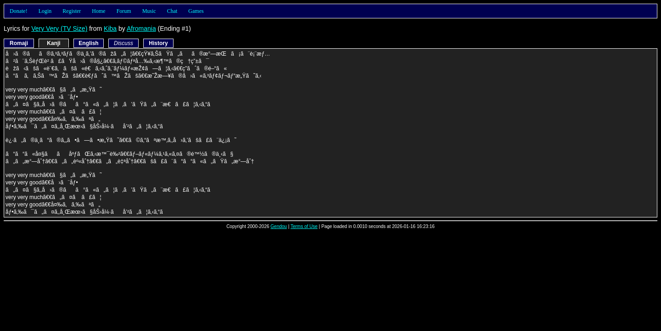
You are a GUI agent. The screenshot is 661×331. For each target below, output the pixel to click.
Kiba (110, 28)
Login (45, 11)
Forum (124, 11)
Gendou (278, 226)
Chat (172, 11)
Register (71, 11)
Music (149, 11)
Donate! (19, 11)
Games (195, 11)
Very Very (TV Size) (59, 28)
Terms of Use (304, 226)
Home (98, 11)
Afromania (141, 28)
